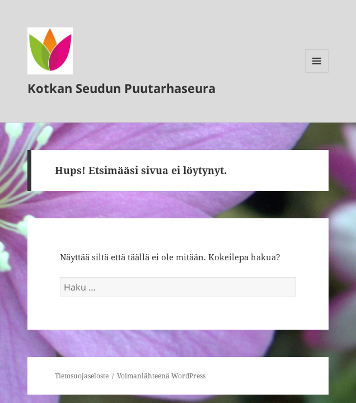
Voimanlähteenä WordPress (161, 376)
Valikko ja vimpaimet (317, 72)
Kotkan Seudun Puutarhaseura (121, 87)
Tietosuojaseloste (82, 376)
